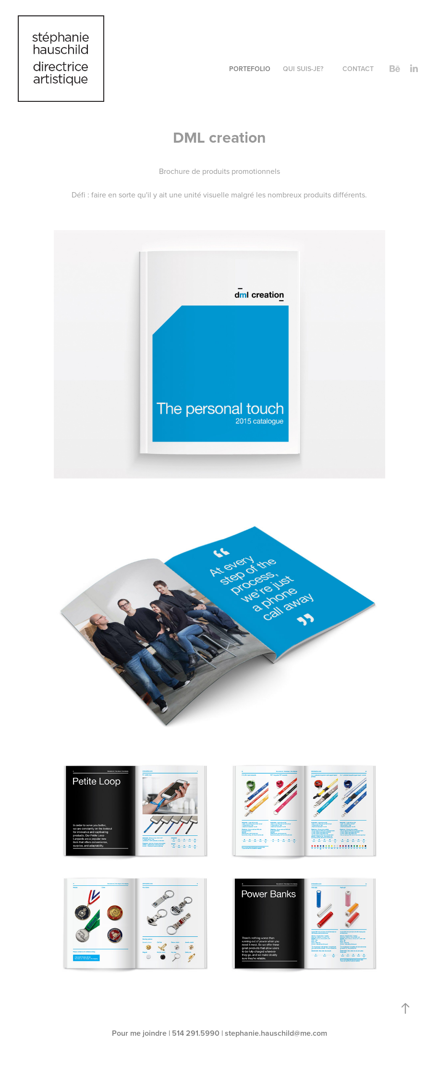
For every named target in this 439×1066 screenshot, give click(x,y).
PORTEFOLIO (249, 69)
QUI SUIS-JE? (303, 69)
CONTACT (358, 69)
